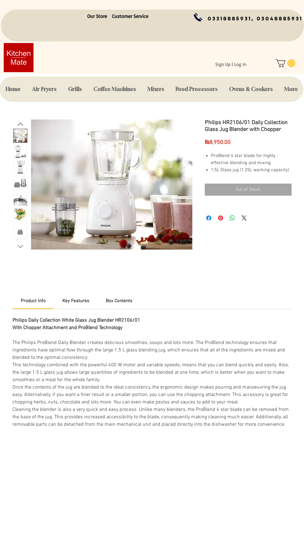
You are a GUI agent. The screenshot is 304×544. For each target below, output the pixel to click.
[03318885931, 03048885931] (255, 18)
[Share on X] (244, 218)
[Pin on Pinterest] (220, 218)
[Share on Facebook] (208, 218)
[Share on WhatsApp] (232, 218)
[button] (285, 63)
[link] (33, 301)
